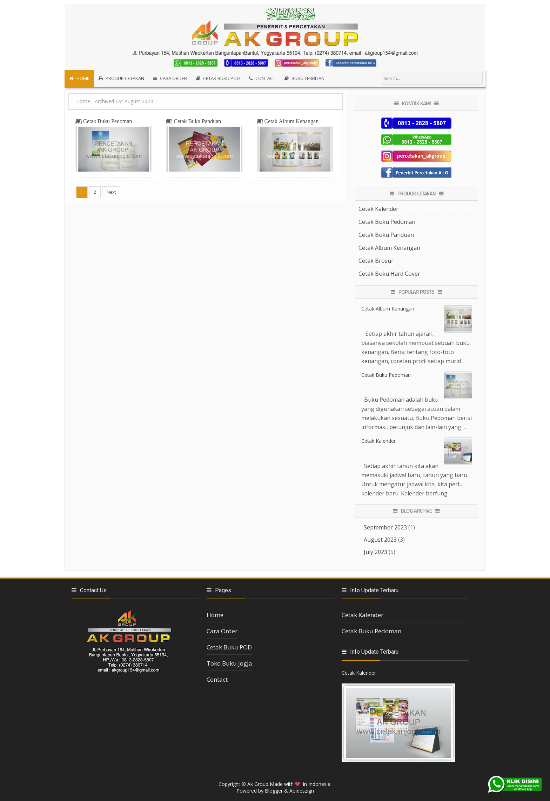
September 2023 (385, 527)
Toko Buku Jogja (229, 663)
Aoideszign (301, 790)
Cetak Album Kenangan (291, 121)
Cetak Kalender (378, 209)
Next (111, 192)
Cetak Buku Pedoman (107, 121)
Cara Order (222, 631)
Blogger (274, 790)
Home (83, 101)
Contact (217, 679)
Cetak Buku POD (229, 647)
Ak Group (257, 784)
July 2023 (375, 552)
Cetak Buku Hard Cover (389, 274)
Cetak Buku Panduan (197, 121)
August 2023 (380, 539)
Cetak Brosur (376, 261)
